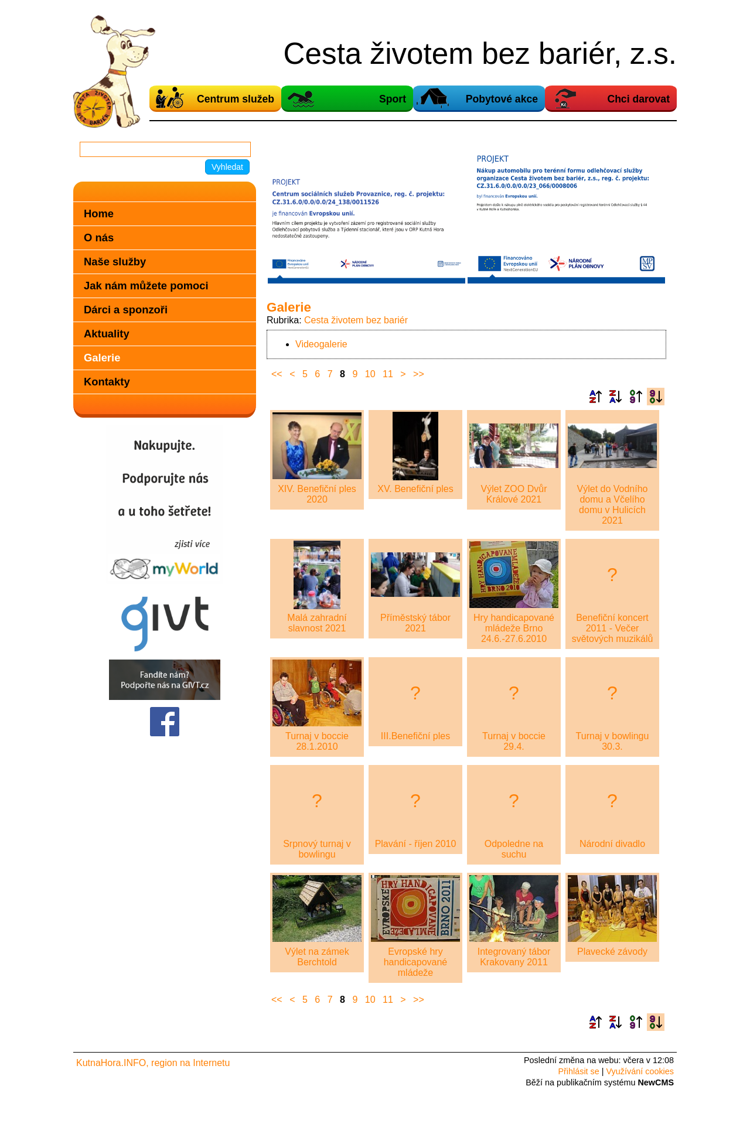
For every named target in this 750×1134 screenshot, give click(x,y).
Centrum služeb (235, 99)
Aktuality (106, 333)
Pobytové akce (502, 99)
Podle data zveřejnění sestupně (655, 396)
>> (418, 374)
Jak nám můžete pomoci (146, 285)
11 (388, 374)
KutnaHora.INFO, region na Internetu (153, 1063)
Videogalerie (321, 344)
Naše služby (115, 261)
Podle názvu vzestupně (595, 396)
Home (99, 213)
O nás (99, 237)
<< (276, 374)
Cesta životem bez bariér (356, 320)
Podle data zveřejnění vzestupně (636, 396)
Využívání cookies (640, 1071)
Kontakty (107, 381)
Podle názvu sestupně (615, 396)
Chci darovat (638, 99)
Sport (392, 99)
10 (370, 374)
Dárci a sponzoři (126, 309)
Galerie (102, 357)
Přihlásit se (578, 1071)
